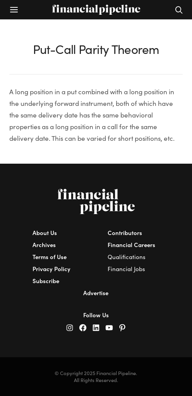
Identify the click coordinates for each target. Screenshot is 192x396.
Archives (44, 244)
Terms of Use (50, 256)
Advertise (95, 293)
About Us (45, 232)
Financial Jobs (126, 269)
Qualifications (127, 257)
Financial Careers (131, 244)
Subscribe (46, 281)
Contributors (125, 232)
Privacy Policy (51, 269)
